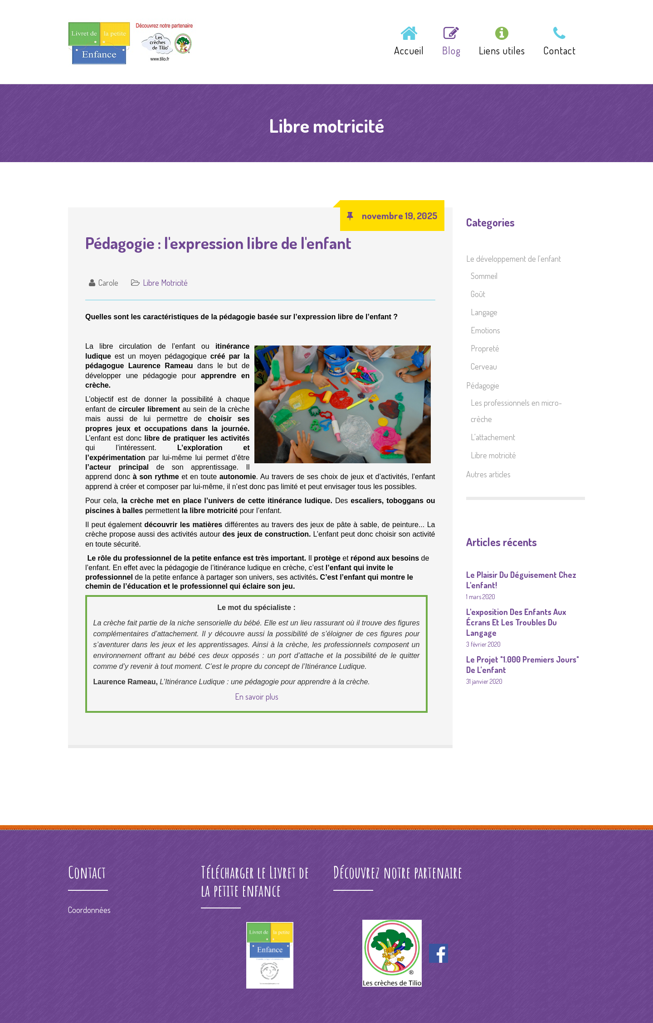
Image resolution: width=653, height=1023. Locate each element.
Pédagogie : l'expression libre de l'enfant (218, 242)
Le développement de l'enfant (513, 259)
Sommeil (484, 276)
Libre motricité (165, 283)
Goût (478, 294)
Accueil (409, 42)
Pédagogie (482, 385)
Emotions (485, 330)
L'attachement (493, 437)
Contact (559, 42)
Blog (451, 42)
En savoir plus (256, 696)
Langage (484, 312)
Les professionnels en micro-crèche (516, 411)
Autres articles (488, 474)
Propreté (485, 348)
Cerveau (484, 366)
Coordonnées (89, 910)
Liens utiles (502, 42)
